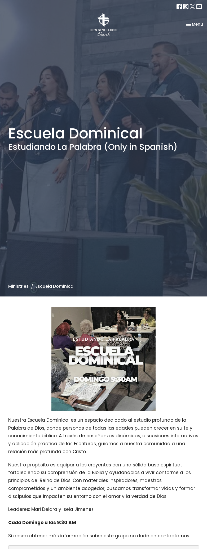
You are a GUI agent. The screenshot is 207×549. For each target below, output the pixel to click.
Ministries (18, 286)
